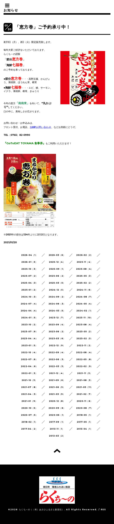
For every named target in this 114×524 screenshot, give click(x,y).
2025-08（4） (84, 269)
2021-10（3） (29, 380)
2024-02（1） (84, 310)
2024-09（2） (57, 296)
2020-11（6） (84, 401)
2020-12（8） (57, 401)
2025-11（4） (84, 262)
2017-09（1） (57, 422)
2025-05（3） (84, 276)
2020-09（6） (57, 408)
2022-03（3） (57, 366)
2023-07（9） (29, 331)
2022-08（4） (84, 352)
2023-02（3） (84, 338)
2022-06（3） (57, 359)
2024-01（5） (29, 317)
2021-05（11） (84, 387)
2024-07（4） (29, 303)
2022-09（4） (57, 352)
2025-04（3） (29, 283)
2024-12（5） (57, 289)
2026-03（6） (57, 255)
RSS (103, 509)
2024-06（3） (57, 303)
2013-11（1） (57, 429)
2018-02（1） (29, 422)
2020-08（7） (84, 408)
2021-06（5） (57, 387)
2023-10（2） (29, 324)
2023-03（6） (57, 338)
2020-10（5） (29, 408)
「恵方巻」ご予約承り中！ (43, 27)
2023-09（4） (57, 324)
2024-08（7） (84, 296)
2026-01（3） (29, 262)
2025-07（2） (29, 276)
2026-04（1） (29, 255)
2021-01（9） (29, 401)
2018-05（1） (84, 415)
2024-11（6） (85, 289)
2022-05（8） (84, 359)
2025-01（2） (29, 289)
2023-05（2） (84, 331)
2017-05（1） (84, 422)
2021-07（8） (29, 387)
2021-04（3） (29, 394)
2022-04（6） (29, 366)
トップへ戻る (57, 451)
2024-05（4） (84, 303)
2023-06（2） (57, 331)
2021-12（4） (57, 373)
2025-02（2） (84, 283)
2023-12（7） (57, 317)
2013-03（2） (57, 435)
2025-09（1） (57, 269)
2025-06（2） (57, 276)
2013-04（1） (85, 429)
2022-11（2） (84, 345)
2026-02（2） (84, 255)
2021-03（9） (57, 394)
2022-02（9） (84, 366)
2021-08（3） (85, 380)
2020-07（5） (29, 415)
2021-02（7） (85, 394)
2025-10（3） (29, 269)
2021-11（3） (84, 373)
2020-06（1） (57, 415)
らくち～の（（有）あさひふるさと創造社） (41, 509)
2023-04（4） (29, 338)
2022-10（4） (29, 352)
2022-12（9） (57, 345)
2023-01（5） (29, 345)
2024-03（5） (57, 310)
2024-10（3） (29, 296)
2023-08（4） (84, 324)
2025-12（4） (57, 262)
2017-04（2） (29, 429)
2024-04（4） (29, 310)
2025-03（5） (57, 283)
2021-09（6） (57, 380)
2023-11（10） (84, 317)
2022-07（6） (29, 359)
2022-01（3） (29, 373)
